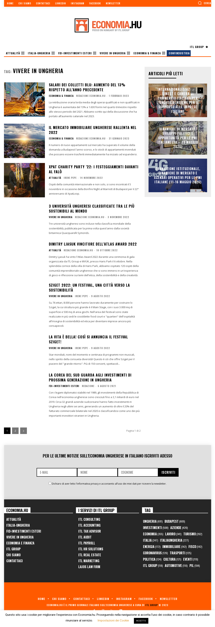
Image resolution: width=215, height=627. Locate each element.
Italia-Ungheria (18, 525)
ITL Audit (85, 537)
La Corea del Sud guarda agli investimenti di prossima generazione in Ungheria (90, 377)
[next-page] (23, 430)
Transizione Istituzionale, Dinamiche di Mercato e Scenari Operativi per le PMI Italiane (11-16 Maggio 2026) (178, 175)
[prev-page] (193, 90)
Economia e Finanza (20, 543)
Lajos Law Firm (89, 566)
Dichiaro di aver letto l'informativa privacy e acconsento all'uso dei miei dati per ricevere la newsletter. (109, 483)
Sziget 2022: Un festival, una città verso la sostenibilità (89, 287)
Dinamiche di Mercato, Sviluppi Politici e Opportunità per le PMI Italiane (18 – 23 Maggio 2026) (178, 138)
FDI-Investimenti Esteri (64, 386)
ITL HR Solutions (90, 549)
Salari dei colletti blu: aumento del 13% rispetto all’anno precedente (87, 87)
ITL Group (13, 549)
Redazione (88, 386)
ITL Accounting (89, 525)
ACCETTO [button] (141, 620)
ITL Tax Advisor (89, 531)
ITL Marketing (88, 560)
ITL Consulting (89, 519)
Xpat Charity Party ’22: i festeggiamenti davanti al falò (93, 169)
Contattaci (14, 560)
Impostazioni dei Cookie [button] (113, 620)
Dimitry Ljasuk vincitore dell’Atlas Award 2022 (93, 244)
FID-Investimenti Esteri (23, 531)
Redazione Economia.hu (90, 95)
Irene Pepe (70, 177)
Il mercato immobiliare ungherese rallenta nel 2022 (92, 130)
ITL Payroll (86, 543)
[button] (204, 3)
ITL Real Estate (89, 555)
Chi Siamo (13, 555)
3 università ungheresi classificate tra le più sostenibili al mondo (91, 208)
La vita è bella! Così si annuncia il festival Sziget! (88, 339)
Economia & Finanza (61, 96)
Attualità (55, 178)
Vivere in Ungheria (60, 217)
